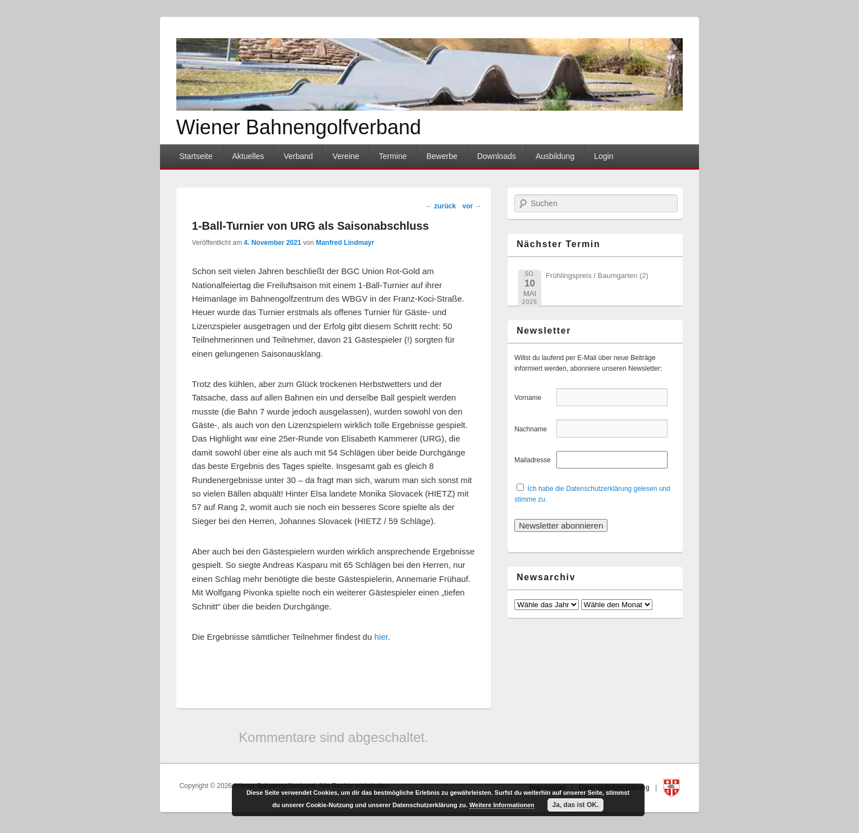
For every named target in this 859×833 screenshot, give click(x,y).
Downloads (496, 156)
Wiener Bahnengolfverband (298, 127)
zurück (441, 206)
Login (603, 156)
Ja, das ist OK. (575, 805)
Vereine (345, 156)
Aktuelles (248, 156)
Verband (298, 156)
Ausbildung (555, 156)
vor (472, 206)
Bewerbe (441, 156)
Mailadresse (534, 460)
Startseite (195, 156)
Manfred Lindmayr (345, 243)
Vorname (534, 398)
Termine (393, 156)
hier (381, 636)
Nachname (534, 429)
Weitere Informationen (501, 805)
